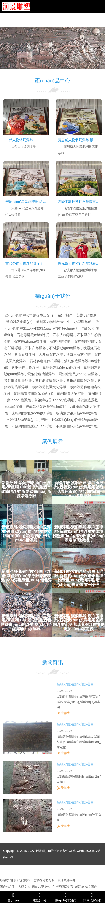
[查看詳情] (64, 713)
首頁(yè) (13, 897)
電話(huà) (39, 897)
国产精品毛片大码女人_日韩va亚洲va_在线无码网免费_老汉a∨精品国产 (48, 886)
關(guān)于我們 (65, 897)
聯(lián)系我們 (92, 897)
